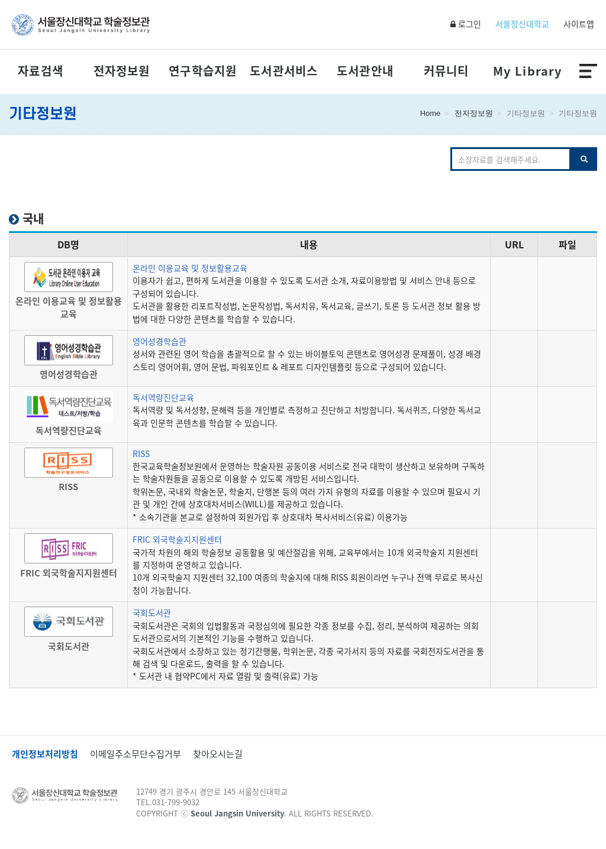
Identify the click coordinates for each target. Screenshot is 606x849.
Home (430, 113)
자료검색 (40, 71)
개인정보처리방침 (45, 754)
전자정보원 (122, 71)
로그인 (465, 24)
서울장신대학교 (522, 24)
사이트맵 (578, 24)
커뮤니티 (446, 71)
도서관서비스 (284, 71)
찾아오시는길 (218, 754)
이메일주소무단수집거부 (135, 754)
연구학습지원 (203, 71)
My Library (527, 71)
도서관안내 (365, 71)
